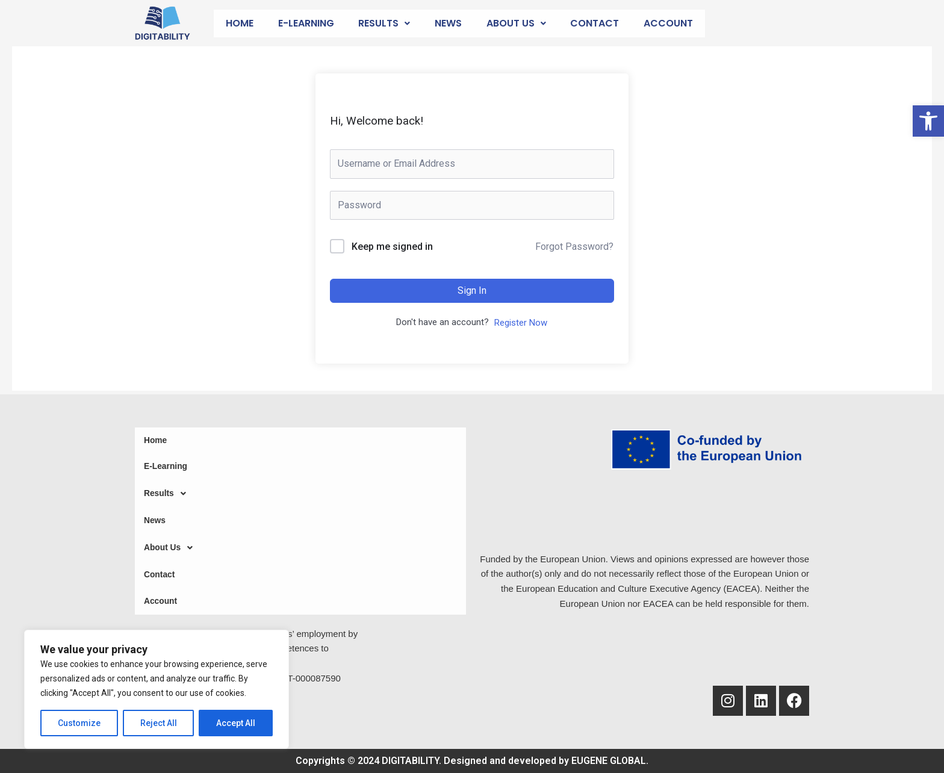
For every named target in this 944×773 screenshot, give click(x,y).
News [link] (448, 23)
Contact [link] (594, 23)
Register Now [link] (520, 322)
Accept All (235, 723)
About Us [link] (516, 23)
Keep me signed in (392, 246)
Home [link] (239, 23)
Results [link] (384, 23)
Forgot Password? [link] (574, 246)
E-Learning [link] (306, 23)
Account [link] (668, 23)
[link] (928, 121)
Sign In (472, 290)
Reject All (158, 723)
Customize (79, 723)
